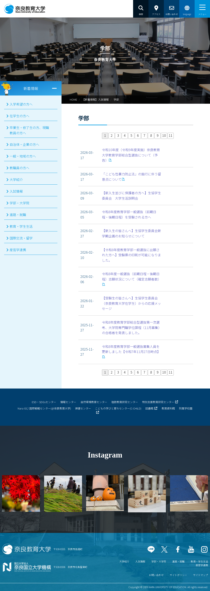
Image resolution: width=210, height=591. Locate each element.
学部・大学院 (19, 202)
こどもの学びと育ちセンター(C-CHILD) (118, 408)
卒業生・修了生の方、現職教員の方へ (29, 130)
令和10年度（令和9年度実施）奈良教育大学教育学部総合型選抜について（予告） (131, 155)
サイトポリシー (178, 575)
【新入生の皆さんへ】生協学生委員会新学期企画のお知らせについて (131, 233)
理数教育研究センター (124, 402)
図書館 (149, 408)
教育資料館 (168, 408)
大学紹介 (16, 179)
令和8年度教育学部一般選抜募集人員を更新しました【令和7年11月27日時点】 (131, 349)
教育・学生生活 (21, 226)
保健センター (83, 408)
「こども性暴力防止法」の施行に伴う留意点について (131, 176)
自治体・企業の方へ (24, 144)
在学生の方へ (19, 115)
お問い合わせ (156, 575)
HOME (73, 99)
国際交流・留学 (21, 238)
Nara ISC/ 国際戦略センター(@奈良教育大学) (44, 408)
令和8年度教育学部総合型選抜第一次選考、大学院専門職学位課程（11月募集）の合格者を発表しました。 (131, 327)
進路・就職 (18, 214)
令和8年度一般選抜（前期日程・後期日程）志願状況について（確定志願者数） (131, 276)
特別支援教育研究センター (158, 402)
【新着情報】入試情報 (95, 99)
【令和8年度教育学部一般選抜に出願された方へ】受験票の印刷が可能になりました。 (131, 255)
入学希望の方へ (21, 104)
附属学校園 (185, 408)
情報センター (68, 402)
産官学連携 (18, 249)
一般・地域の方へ (23, 156)
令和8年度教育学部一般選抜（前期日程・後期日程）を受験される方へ (129, 214)
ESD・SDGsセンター (44, 402)
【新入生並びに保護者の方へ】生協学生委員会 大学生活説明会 (131, 195)
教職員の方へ (19, 167)
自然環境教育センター (94, 402)
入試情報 (16, 191)
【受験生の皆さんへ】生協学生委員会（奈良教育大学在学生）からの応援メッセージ (131, 303)
